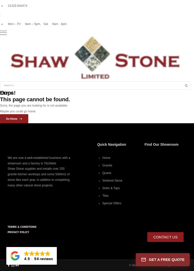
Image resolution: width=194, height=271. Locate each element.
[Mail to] (16, 6)
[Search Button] (186, 85)
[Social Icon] (8, 265)
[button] (31, 256)
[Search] (91, 85)
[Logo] (97, 58)
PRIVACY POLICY (18, 232)
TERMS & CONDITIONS (22, 227)
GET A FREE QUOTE (163, 259)
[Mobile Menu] (95, 33)
